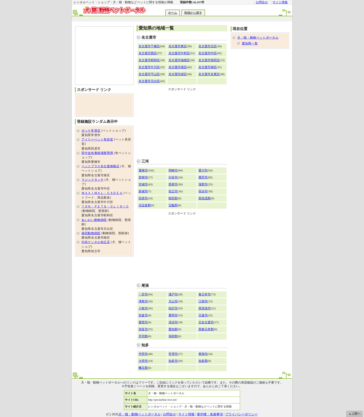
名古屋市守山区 (149, 74)
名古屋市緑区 (178, 74)
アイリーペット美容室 (97, 139)
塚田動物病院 (91, 233)
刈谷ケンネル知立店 (95, 242)
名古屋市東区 (178, 46)
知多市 (173, 361)
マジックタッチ (92, 179)
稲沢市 (173, 308)
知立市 (173, 191)
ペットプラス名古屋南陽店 (100, 166)
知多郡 (203, 361)
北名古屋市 (206, 322)
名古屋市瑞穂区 (179, 60)
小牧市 (143, 308)
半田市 (143, 354)
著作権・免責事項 (210, 414)
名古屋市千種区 (149, 46)
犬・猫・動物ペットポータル (257, 37)
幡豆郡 (143, 368)
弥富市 (143, 329)
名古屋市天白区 (149, 81)
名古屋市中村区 (179, 53)
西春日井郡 (206, 329)
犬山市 (173, 301)
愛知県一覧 (250, 43)
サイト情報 (280, 2)
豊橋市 (143, 170)
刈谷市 (173, 177)
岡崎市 (173, 170)
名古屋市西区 (148, 53)
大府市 (143, 361)
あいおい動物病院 (94, 220)
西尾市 (173, 184)
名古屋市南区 (207, 67)
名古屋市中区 (207, 53)
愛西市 (143, 322)
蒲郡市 (203, 184)
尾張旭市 (204, 308)
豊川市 (203, 170)
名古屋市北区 (207, 46)
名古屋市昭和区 (149, 60)
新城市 (143, 191)
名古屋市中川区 (149, 67)
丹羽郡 (143, 336)
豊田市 (203, 177)
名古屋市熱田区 (209, 60)
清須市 (173, 322)
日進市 (203, 315)
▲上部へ (354, 413)
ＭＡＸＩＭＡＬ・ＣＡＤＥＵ (102, 193)
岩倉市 (143, 315)
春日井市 (204, 294)
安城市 (143, 184)
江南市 (203, 301)
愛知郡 (173, 329)
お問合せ (262, 2)
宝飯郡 (173, 205)
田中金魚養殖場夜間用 (97, 153)
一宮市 (143, 294)
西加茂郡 (204, 198)
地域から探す (193, 12)
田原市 (143, 198)
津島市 (143, 301)
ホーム (172, 12)
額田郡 (173, 198)
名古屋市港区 (178, 67)
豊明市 (173, 315)
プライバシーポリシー (241, 414)
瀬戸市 (173, 294)
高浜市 (203, 191)
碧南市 (143, 177)
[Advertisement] (181, 19)
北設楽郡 (145, 205)
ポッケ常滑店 (91, 130)
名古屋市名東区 (209, 74)
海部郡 (173, 336)
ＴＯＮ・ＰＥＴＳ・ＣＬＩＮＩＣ (105, 206)
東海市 (203, 354)
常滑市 (173, 354)
